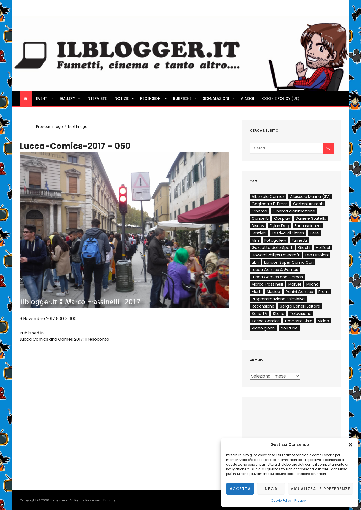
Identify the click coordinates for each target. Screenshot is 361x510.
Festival (259, 233)
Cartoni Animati (308, 203)
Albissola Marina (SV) (310, 196)
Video (323, 320)
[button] (350, 444)
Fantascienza (308, 225)
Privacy (300, 500)
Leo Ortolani (317, 255)
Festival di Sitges (288, 233)
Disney (258, 225)
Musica (273, 291)
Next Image (77, 126)
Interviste (97, 98)
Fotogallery (275, 240)
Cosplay (282, 218)
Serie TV (259, 313)
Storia (278, 313)
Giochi (304, 247)
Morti (256, 291)
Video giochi (263, 328)
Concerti (260, 218)
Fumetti (299, 240)
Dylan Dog (279, 225)
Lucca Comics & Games (275, 269)
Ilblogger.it (59, 500)
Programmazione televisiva (278, 299)
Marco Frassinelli (267, 284)
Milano (312, 284)
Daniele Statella (311, 218)
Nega (271, 488)
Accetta (240, 488)
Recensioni (154, 98)
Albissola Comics (268, 196)
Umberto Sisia (298, 320)
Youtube (289, 328)
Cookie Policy (281, 500)
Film (255, 240)
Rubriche (185, 98)
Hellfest (323, 247)
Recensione (263, 306)
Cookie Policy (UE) (281, 98)
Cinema (259, 211)
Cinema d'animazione (294, 211)
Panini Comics (299, 291)
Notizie (125, 98)
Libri (255, 262)
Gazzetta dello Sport (272, 247)
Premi (323, 291)
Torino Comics (266, 320)
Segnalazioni (219, 98)
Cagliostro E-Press (269, 203)
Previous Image (49, 126)
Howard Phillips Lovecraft (276, 255)
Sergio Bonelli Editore (300, 306)
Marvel (294, 284)
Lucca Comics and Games (277, 277)
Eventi (45, 98)
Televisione (301, 313)
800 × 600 (66, 319)
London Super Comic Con (289, 262)
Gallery (70, 98)
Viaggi (247, 98)
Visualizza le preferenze (320, 488)
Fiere (314, 233)
